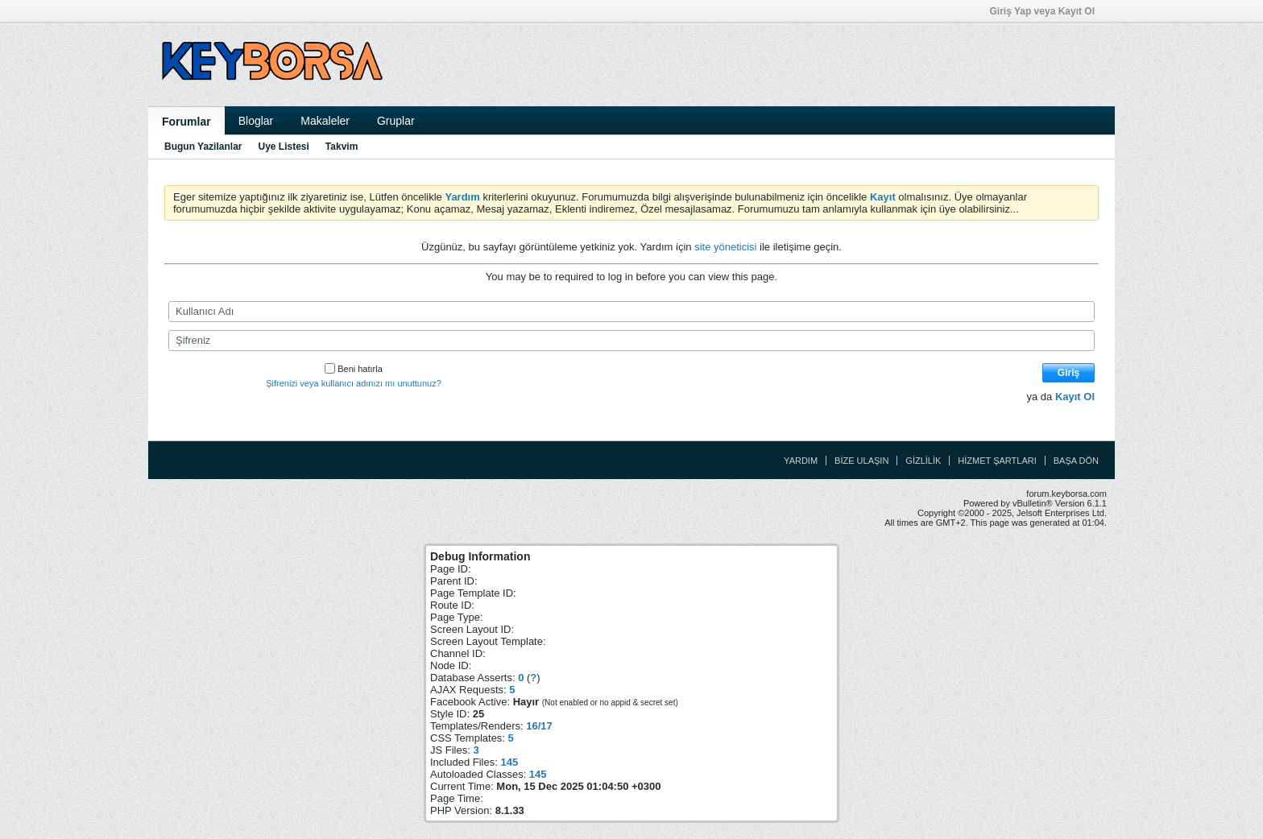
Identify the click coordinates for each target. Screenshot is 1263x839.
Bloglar (256, 120)
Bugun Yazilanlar (203, 146)
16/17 (539, 726)
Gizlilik (923, 460)
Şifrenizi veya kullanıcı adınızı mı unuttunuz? (353, 383)
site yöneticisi (725, 247)
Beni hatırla (354, 369)
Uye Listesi (283, 146)
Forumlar (186, 121)
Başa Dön (1076, 460)
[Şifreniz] (631, 340)
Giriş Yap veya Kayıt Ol (1047, 11)
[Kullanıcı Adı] (631, 311)
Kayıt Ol (1075, 397)
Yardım (801, 460)
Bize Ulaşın (861, 460)
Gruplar (396, 120)
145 (509, 762)
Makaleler (325, 120)
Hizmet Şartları (997, 460)
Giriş (1068, 372)
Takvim (341, 146)
